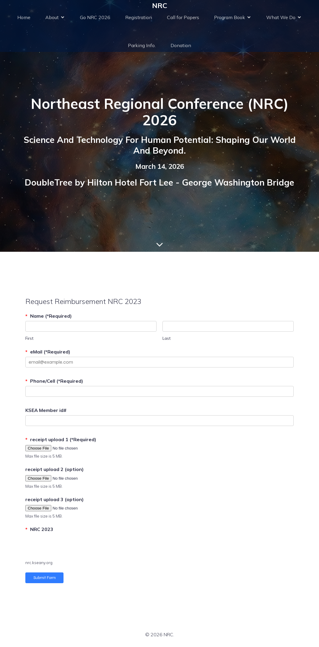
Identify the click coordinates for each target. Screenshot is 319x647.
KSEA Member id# (45, 410)
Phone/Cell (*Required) (54, 381)
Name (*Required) (48, 316)
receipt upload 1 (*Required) (60, 439)
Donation (181, 45)
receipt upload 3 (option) (54, 499)
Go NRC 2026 (95, 17)
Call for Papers (183, 17)
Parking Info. (142, 45)
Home (23, 17)
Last (166, 338)
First (29, 338)
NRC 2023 (39, 529)
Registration (138, 17)
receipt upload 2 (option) (54, 469)
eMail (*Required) (47, 352)
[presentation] (70, 546)
